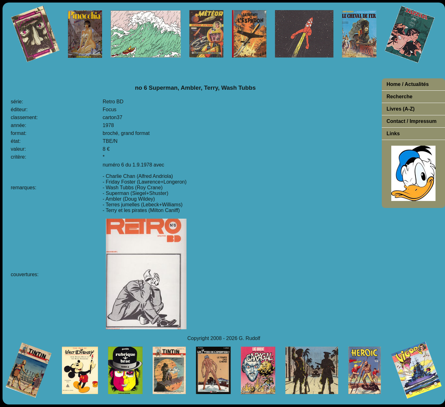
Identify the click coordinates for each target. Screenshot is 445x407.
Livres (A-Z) (401, 109)
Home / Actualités (408, 84)
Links (393, 133)
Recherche (399, 96)
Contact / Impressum (411, 121)
